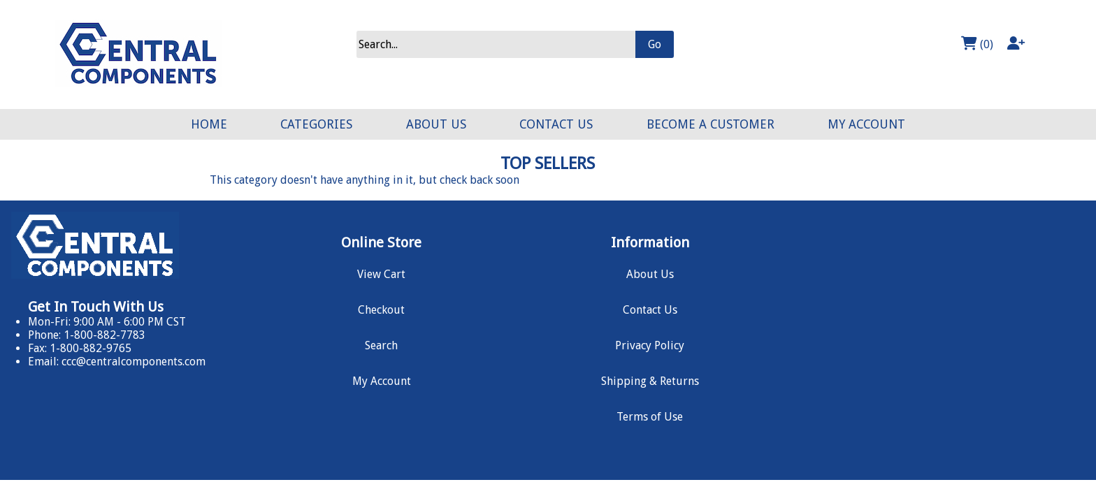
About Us (650, 274)
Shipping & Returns (650, 381)
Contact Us (650, 309)
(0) (977, 43)
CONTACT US (556, 124)
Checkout (381, 309)
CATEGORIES (316, 124)
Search (381, 345)
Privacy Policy (649, 345)
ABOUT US (436, 124)
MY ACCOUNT (866, 124)
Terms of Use (649, 416)
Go (654, 44)
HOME (209, 124)
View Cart (381, 274)
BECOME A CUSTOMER (710, 124)
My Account (381, 381)
